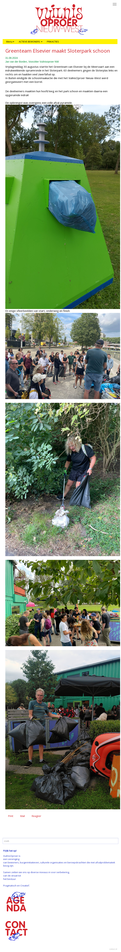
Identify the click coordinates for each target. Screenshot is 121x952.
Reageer (36, 816)
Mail (22, 816)
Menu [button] (10, 41)
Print (10, 816)
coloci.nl (113, 949)
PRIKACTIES (53, 41)
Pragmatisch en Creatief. (16, 885)
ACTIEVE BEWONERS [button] (30, 41)
